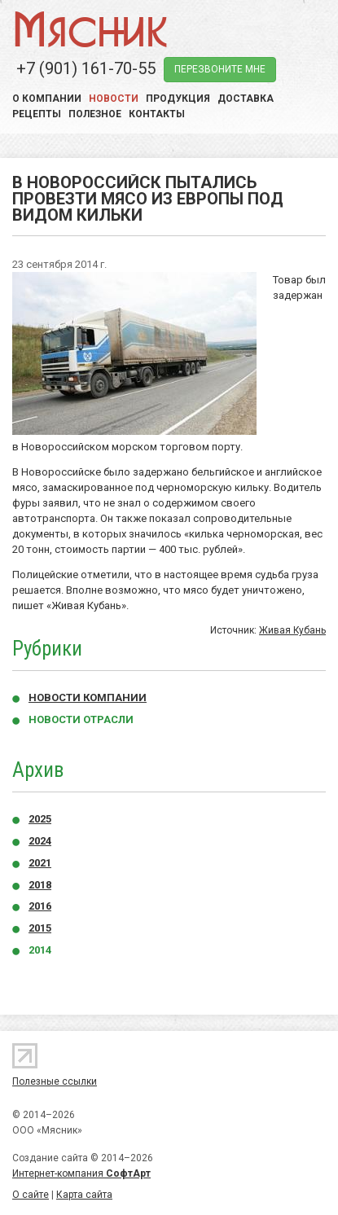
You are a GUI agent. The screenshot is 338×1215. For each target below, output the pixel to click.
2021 (40, 863)
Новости (113, 98)
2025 (40, 819)
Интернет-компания (81, 1173)
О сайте (30, 1194)
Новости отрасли (81, 719)
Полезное (94, 114)
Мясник (90, 28)
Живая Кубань (292, 630)
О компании (46, 98)
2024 (40, 841)
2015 (40, 928)
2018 (40, 885)
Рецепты (36, 114)
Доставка (245, 98)
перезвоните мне (220, 69)
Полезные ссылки (54, 1081)
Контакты (157, 114)
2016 (40, 906)
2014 (40, 950)
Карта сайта (84, 1194)
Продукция (178, 98)
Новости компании (88, 697)
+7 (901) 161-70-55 (86, 68)
